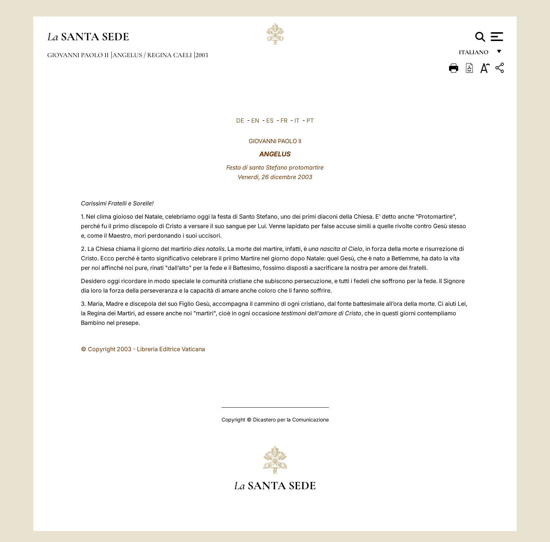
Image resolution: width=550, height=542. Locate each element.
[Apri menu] (496, 36)
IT (297, 120)
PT (310, 120)
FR (283, 120)
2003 (202, 55)
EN (255, 120)
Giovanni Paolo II (78, 55)
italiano (475, 54)
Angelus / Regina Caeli (152, 55)
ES (270, 120)
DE (240, 120)
